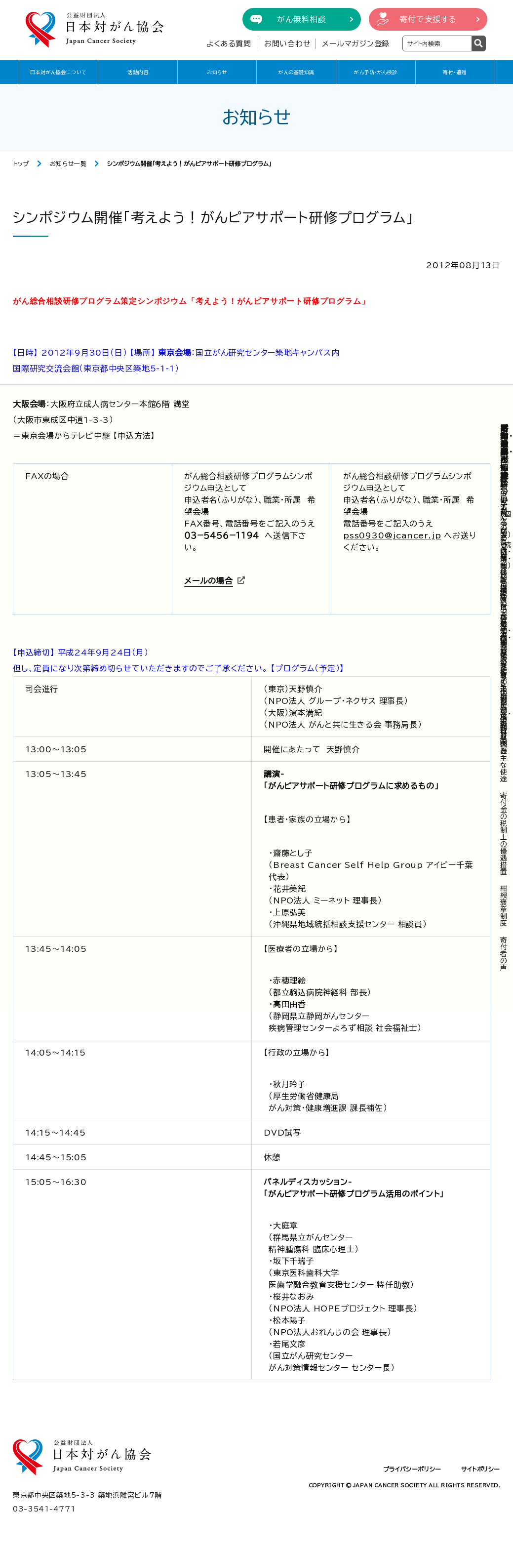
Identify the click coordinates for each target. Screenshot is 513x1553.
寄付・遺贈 (455, 72)
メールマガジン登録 (356, 43)
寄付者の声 (504, 954)
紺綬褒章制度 (504, 906)
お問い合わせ (287, 43)
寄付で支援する (428, 19)
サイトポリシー (480, 1469)
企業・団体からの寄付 (505, 579)
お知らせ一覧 (68, 163)
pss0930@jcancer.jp (392, 535)
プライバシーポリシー (412, 1469)
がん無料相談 (301, 19)
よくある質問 (228, 43)
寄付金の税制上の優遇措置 (504, 833)
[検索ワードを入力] (437, 43)
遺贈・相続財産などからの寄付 (505, 665)
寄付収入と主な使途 (504, 751)
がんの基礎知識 (296, 72)
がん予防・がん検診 (375, 72)
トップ (21, 163)
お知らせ (217, 72)
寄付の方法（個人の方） (505, 507)
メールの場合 (208, 581)
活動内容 (137, 72)
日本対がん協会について (58, 72)
